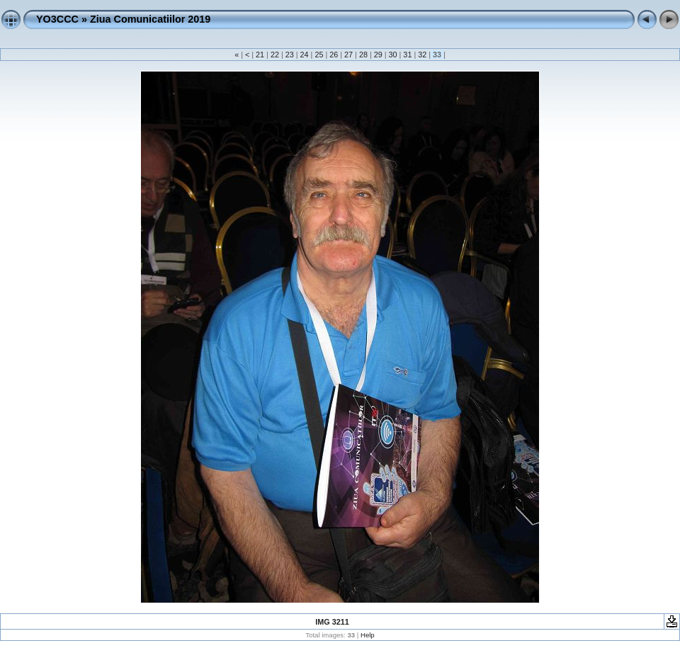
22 (274, 54)
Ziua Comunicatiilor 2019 (150, 19)
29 (378, 54)
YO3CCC (57, 19)
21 (260, 54)
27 (348, 54)
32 (422, 54)
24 (304, 54)
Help (368, 635)
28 (363, 54)
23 (289, 54)
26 (333, 54)
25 (318, 54)
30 (393, 54)
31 (407, 54)
